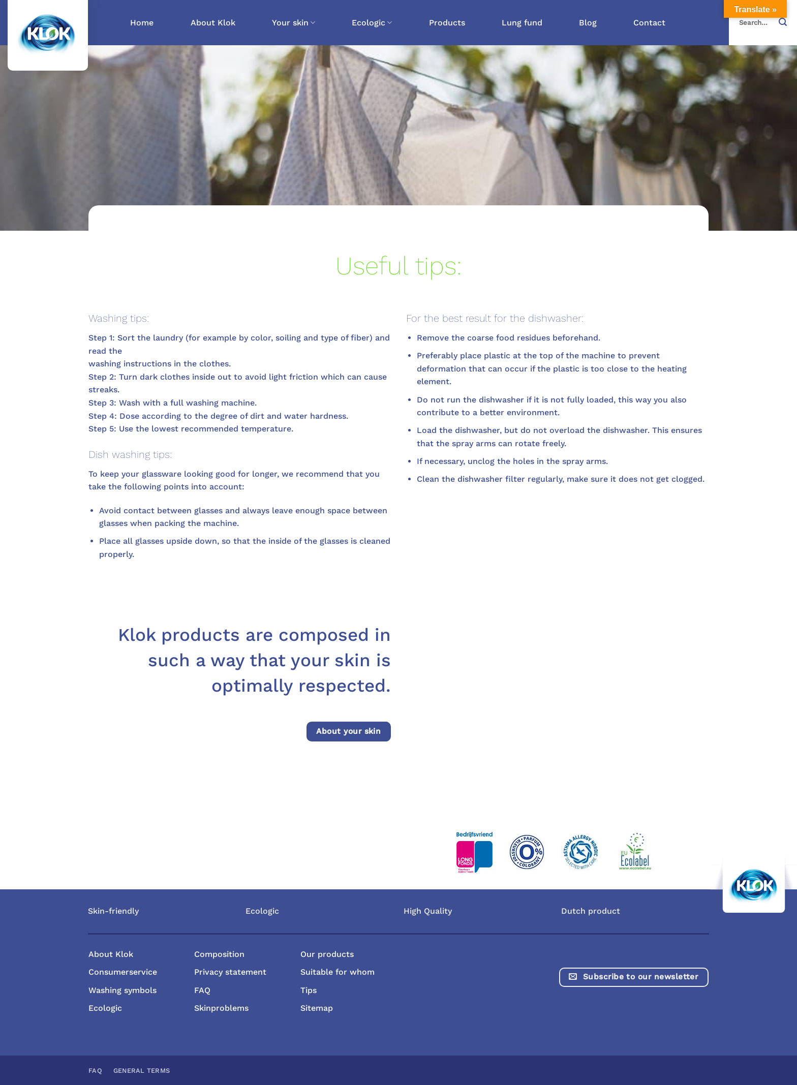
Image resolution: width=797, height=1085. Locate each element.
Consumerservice (122, 972)
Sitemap (316, 1008)
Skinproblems (221, 1008)
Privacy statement (230, 972)
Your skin (293, 23)
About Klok (213, 22)
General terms (141, 1070)
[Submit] (786, 22)
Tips (308, 990)
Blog (588, 22)
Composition (219, 954)
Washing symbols (122, 990)
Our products (327, 954)
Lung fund (522, 22)
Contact (649, 22)
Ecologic (372, 23)
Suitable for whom (337, 972)
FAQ (202, 990)
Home (142, 22)
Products (447, 22)
